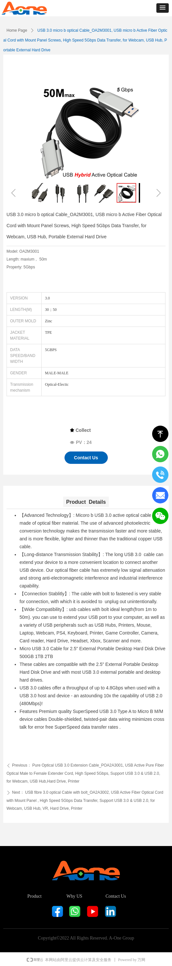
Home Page (17, 30)
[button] (162, 8)
